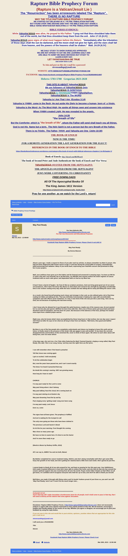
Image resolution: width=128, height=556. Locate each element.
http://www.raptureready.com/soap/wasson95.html (50, 239)
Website (47, 542)
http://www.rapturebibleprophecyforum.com (74, 232)
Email (38, 542)
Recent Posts (15, 204)
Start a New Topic (16, 215)
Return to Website (17, 202)
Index (24, 202)
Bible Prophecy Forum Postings (42, 202)
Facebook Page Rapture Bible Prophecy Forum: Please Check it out (74, 537)
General (30, 202)
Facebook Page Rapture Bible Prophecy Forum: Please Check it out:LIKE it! (74, 242)
